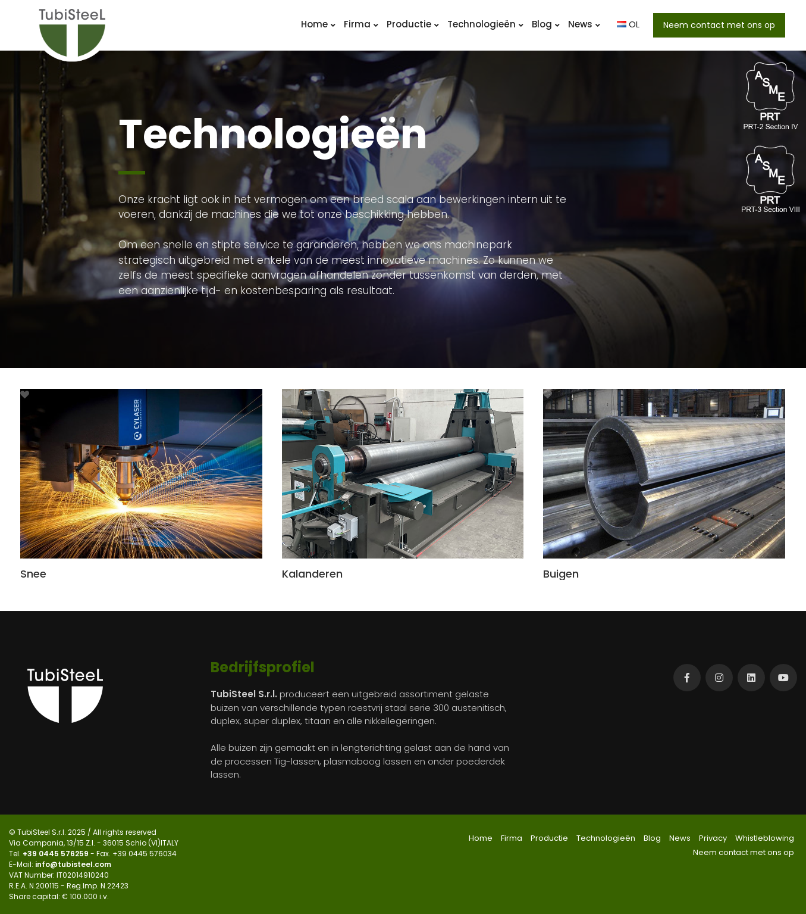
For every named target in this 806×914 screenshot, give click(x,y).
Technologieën (485, 24)
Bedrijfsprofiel (263, 667)
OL (628, 24)
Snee (33, 573)
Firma (361, 24)
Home (318, 24)
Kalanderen (312, 573)
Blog (546, 24)
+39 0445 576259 (56, 854)
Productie (413, 24)
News (584, 24)
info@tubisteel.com (73, 864)
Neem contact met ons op (719, 25)
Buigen (561, 573)
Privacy (713, 838)
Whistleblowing (764, 838)
